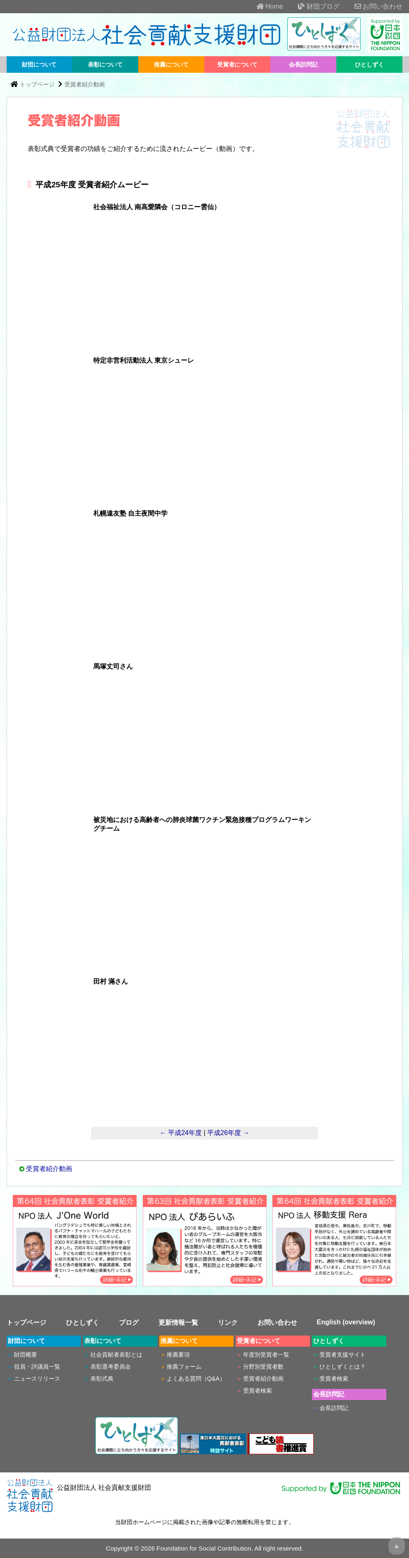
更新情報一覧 (178, 1322)
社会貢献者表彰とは (116, 1354)
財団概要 (25, 1354)
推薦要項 (178, 1354)
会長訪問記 (303, 64)
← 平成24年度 (181, 1132)
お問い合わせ (371, 6)
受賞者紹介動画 (84, 84)
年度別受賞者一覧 (266, 1354)
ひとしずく (369, 64)
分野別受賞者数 (263, 1366)
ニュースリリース (37, 1378)
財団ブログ (312, 6)
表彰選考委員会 (110, 1366)
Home (263, 6)
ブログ (129, 1322)
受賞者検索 (257, 1390)
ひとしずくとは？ (342, 1366)
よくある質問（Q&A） (196, 1378)
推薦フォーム (184, 1366)
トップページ (37, 84)
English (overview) (346, 1322)
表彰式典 (101, 1378)
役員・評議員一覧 (37, 1366)
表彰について (105, 64)
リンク (228, 1322)
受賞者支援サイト (342, 1354)
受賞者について (237, 64)
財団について (39, 64)
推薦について (171, 64)
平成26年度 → (228, 1132)
